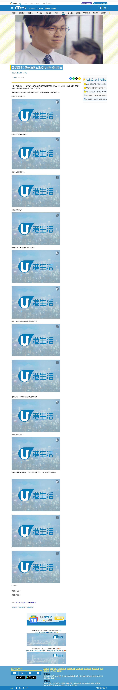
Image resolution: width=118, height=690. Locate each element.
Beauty (37, 3)
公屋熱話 (40, 8)
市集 (51, 669)
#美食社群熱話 (56, 683)
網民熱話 (22, 607)
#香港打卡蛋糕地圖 (66, 683)
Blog (44, 3)
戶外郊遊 (53, 671)
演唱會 (13, 13)
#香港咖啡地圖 (77, 683)
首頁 (13, 73)
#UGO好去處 (47, 683)
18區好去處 (86, 13)
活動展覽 (46, 669)
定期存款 (53, 8)
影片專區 (70, 13)
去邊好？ (95, 13)
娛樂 (56, 13)
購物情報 (39, 13)
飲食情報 (48, 13)
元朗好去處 (79, 669)
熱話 (25, 73)
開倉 (55, 669)
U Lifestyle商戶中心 (86, 3)
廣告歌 (15, 607)
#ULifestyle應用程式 (88, 683)
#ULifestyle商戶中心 (60, 685)
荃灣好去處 (87, 669)
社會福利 (59, 671)
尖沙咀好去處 (62, 669)
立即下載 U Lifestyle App (101, 3)
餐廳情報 (46, 671)
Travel (25, 3)
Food (31, 3)
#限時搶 (97, 683)
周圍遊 (78, 13)
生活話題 (19, 73)
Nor (15, 77)
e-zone (49, 3)
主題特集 (103, 13)
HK (20, 3)
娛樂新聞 (47, 8)
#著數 (69, 685)
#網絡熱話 (74, 685)
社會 (63, 13)
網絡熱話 (30, 607)
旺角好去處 (95, 669)
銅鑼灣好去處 (71, 669)
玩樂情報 (30, 13)
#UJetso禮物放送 (48, 685)
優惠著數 (21, 13)
